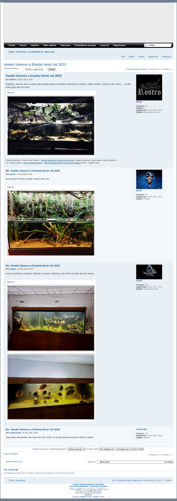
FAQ (123, 57)
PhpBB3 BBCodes (94, 491)
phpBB (78, 489)
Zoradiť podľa (100, 449)
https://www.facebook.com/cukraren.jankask (62, 163)
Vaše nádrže (49, 45)
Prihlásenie (166, 57)
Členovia (65, 45)
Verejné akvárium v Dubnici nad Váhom (57, 160)
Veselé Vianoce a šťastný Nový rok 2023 (35, 64)
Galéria (35, 45)
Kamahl (98, 493)
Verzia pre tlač (163, 51)
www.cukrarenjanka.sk (32, 163)
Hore (170, 165)
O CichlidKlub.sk (35, 52)
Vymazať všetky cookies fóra (129, 480)
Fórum (23, 45)
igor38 (12, 174)
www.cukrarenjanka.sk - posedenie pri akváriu (88, 486)
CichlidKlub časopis (85, 45)
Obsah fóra (21, 52)
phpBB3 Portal (85, 497)
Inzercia (104, 45)
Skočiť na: (91, 462)
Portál (12, 45)
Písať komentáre (12, 69)
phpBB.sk (88, 495)
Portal (11, 52)
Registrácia (119, 45)
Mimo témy (50, 52)
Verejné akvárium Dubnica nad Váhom (88, 484)
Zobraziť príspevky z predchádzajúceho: (59, 449)
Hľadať (132, 57)
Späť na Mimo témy (14, 462)
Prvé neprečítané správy (136, 69)
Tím (113, 480)
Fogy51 (13, 269)
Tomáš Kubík (15, 433)
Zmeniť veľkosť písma (168, 51)
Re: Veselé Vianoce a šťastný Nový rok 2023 (33, 170)
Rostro (13, 80)
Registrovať (153, 57)
